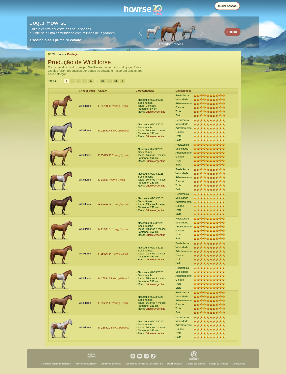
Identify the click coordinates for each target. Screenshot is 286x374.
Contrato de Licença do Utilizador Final (144, 363)
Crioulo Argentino (155, 111)
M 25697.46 (105, 130)
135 (116, 80)
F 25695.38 (104, 155)
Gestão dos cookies (195, 363)
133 (103, 80)
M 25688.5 (104, 229)
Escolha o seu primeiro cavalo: (56, 40)
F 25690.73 (104, 204)
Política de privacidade (86, 363)
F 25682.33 (104, 303)
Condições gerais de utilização (56, 363)
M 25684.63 (105, 278)
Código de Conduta (218, 363)
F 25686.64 (104, 253)
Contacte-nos (238, 363)
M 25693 (103, 179)
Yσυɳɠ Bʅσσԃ (120, 105)
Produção (73, 54)
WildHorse (58, 54)
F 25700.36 (104, 105)
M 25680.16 (105, 327)
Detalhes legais (174, 363)
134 (109, 80)
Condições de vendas (111, 363)
